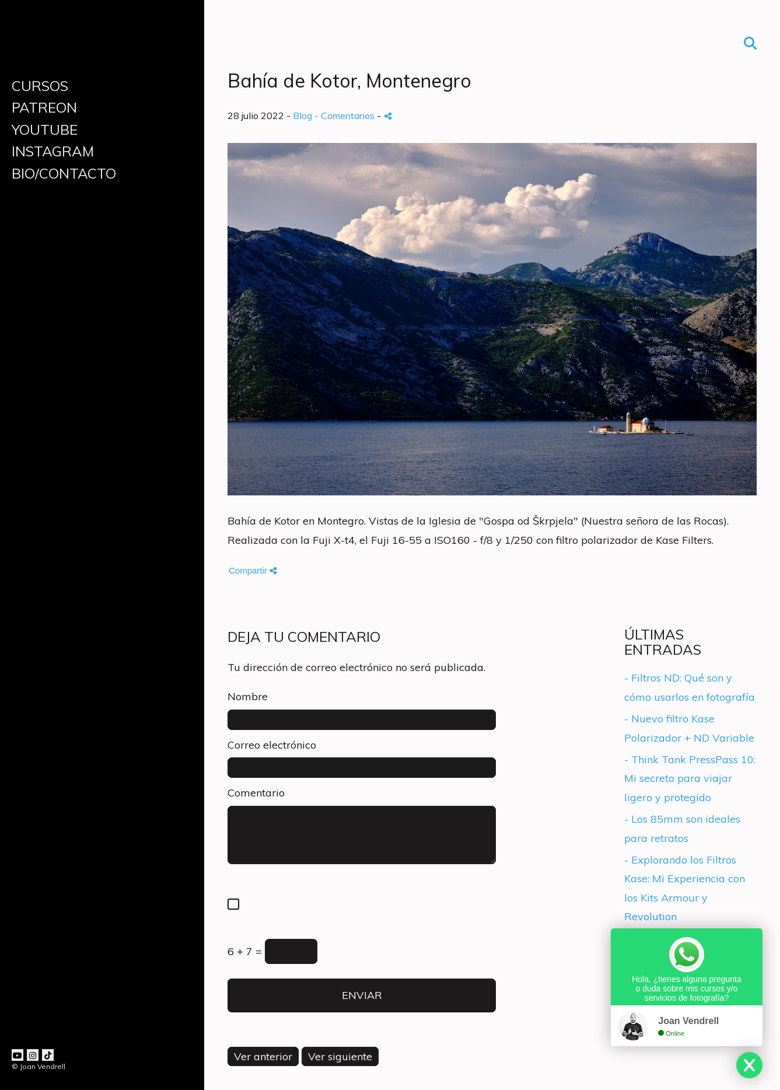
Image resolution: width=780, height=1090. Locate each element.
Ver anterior (263, 1056)
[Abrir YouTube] (17, 1055)
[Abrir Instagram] (33, 1055)
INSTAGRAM (53, 151)
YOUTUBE (45, 129)
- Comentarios (345, 115)
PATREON (44, 107)
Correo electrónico (272, 745)
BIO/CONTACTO (64, 173)
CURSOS (40, 86)
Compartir (253, 570)
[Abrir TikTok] (48, 1055)
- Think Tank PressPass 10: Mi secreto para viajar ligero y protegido (689, 778)
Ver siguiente (340, 1056)
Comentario (256, 792)
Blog (302, 115)
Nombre (248, 696)
